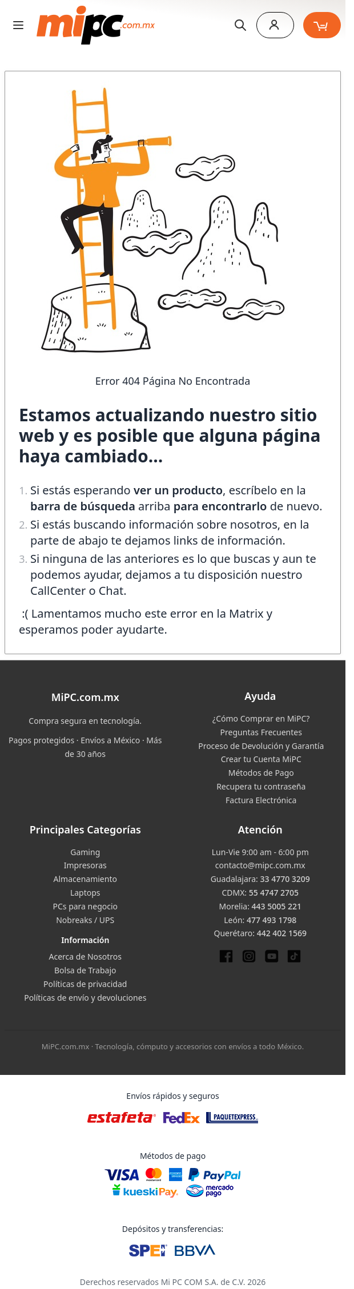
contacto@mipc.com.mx (260, 865)
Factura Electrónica (261, 800)
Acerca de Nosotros (85, 956)
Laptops (85, 892)
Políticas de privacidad (85, 983)
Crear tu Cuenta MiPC (261, 759)
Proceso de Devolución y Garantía (261, 745)
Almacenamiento (85, 878)
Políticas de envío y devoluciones (85, 997)
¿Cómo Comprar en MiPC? (260, 718)
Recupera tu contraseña (260, 786)
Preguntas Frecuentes (261, 732)
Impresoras (85, 865)
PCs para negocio (85, 906)
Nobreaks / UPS (85, 920)
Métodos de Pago (261, 772)
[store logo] (96, 25)
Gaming (85, 852)
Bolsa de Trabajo (85, 970)
